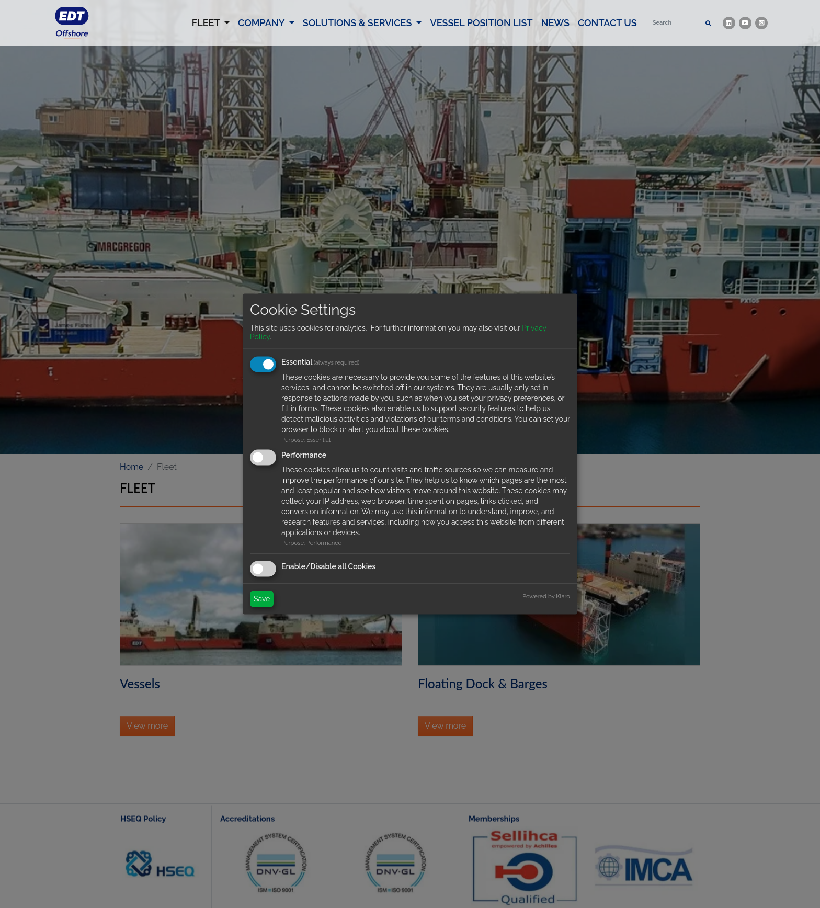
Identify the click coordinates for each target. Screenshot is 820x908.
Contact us (607, 32)
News (555, 32)
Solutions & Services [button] (358, 32)
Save (262, 599)
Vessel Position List (481, 32)
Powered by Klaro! (547, 596)
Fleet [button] (213, 32)
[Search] (676, 33)
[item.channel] (729, 33)
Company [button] (262, 32)
